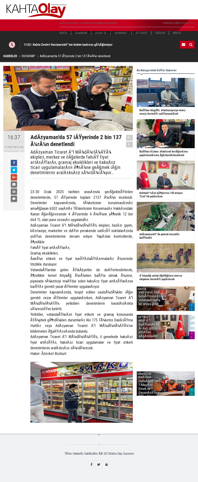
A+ (129, 137)
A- (129, 144)
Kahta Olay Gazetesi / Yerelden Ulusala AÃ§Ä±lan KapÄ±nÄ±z (88, 23)
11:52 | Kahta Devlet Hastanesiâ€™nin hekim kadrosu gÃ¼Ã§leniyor (68, 44)
